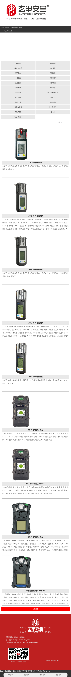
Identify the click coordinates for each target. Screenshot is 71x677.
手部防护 (18, 78)
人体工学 (53, 102)
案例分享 (35, 632)
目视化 (52, 112)
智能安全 (18, 112)
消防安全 (18, 102)
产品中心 (23, 628)
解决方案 (47, 628)
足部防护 (53, 73)
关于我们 (47, 632)
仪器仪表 (18, 97)
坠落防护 (18, 83)
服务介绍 (23, 632)
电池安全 (53, 97)
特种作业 (53, 83)
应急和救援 (18, 107)
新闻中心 (35, 628)
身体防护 (53, 78)
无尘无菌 (18, 93)
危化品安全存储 (52, 93)
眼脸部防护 (18, 68)
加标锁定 (18, 88)
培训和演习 (18, 117)
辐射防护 (53, 88)
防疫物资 (18, 63)
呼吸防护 (53, 68)
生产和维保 (53, 107)
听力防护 (18, 73)
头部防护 (53, 63)
